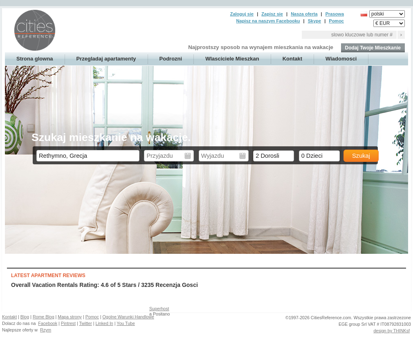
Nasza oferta (304, 13)
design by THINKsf (391, 330)
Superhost (159, 308)
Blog (24, 316)
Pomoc (336, 20)
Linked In (104, 323)
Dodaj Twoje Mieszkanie (373, 48)
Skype (314, 20)
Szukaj (361, 155)
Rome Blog (43, 316)
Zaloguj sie (242, 13)
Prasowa (334, 13)
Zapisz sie (272, 13)
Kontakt (292, 59)
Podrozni (170, 59)
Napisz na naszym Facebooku (268, 20)
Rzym (45, 329)
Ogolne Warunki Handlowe (128, 316)
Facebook (47, 323)
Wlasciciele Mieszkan (232, 59)
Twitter (85, 323)
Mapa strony (70, 316)
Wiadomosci (341, 59)
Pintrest (68, 323)
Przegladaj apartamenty (106, 59)
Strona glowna (34, 59)
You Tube (126, 323)
